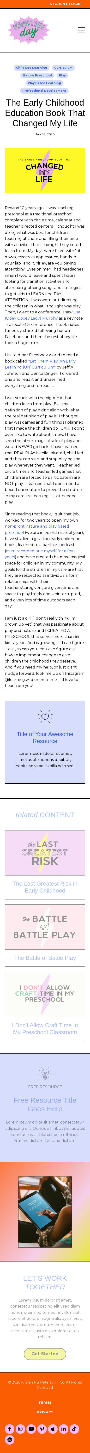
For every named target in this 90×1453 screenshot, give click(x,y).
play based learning (44, 83)
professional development (44, 90)
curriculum (63, 67)
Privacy (45, 1412)
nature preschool (37, 75)
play (62, 75)
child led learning (31, 67)
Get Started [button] (45, 1353)
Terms (45, 1402)
